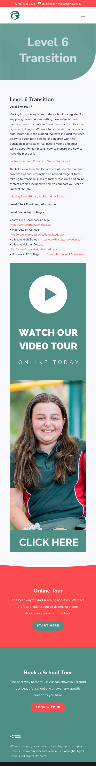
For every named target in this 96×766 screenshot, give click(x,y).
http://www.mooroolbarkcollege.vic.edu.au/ (37, 235)
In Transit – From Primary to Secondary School (40, 161)
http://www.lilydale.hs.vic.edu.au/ (60, 240)
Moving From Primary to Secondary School (37, 196)
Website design (19, 746)
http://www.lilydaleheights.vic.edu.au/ (33, 249)
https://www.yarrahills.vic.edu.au (30, 225)
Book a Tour (48, 707)
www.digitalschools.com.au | (42, 751)
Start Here (48, 626)
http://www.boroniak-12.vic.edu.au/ (63, 254)
